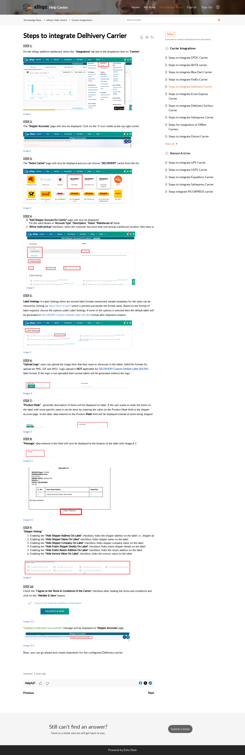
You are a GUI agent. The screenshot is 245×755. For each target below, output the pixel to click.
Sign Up (207, 7)
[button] (218, 7)
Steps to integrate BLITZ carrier (188, 65)
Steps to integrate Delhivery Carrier (190, 87)
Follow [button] (170, 34)
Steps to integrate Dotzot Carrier (189, 136)
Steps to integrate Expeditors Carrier (191, 177)
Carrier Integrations (82, 20)
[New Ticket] (180, 729)
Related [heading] (180, 153)
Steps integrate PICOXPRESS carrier (191, 191)
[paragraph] (88, 356)
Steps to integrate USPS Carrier (188, 170)
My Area (149, 7)
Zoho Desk (130, 750)
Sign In (191, 7)
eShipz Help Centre (56, 20)
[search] (173, 20)
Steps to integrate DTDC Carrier (188, 58)
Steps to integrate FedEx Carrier (188, 79)
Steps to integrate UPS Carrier (187, 162)
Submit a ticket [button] (180, 729)
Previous (28, 693)
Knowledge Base (171, 7)
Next (151, 693)
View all (171, 143)
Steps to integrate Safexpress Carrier (191, 117)
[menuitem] (135, 7)
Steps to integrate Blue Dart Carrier (190, 72)
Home (136, 7)
